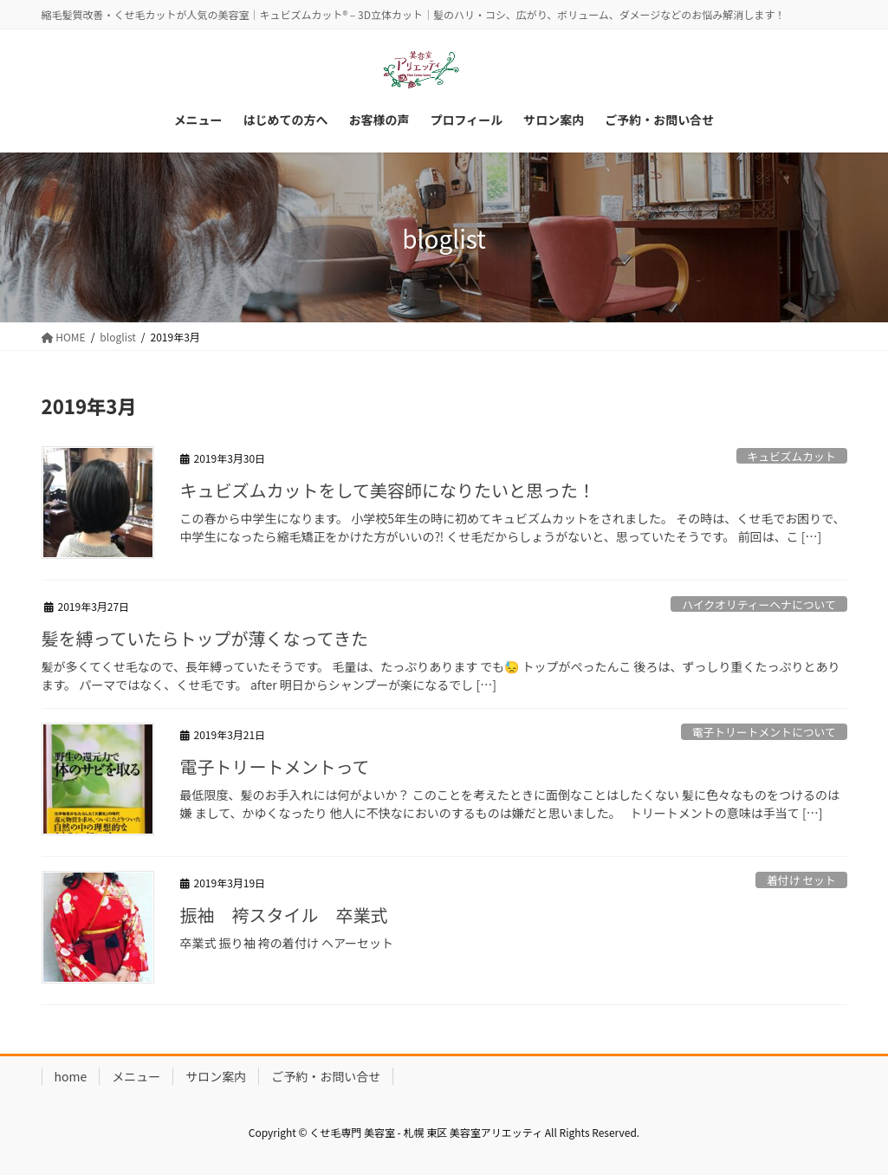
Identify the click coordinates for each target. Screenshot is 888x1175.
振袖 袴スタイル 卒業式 (284, 914)
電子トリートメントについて (764, 732)
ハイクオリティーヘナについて (759, 604)
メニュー (136, 1076)
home (71, 1076)
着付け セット (801, 880)
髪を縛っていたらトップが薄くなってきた (205, 638)
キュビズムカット (791, 456)
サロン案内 (215, 1076)
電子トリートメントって (275, 766)
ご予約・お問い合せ (325, 1076)
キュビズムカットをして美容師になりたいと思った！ (387, 490)
